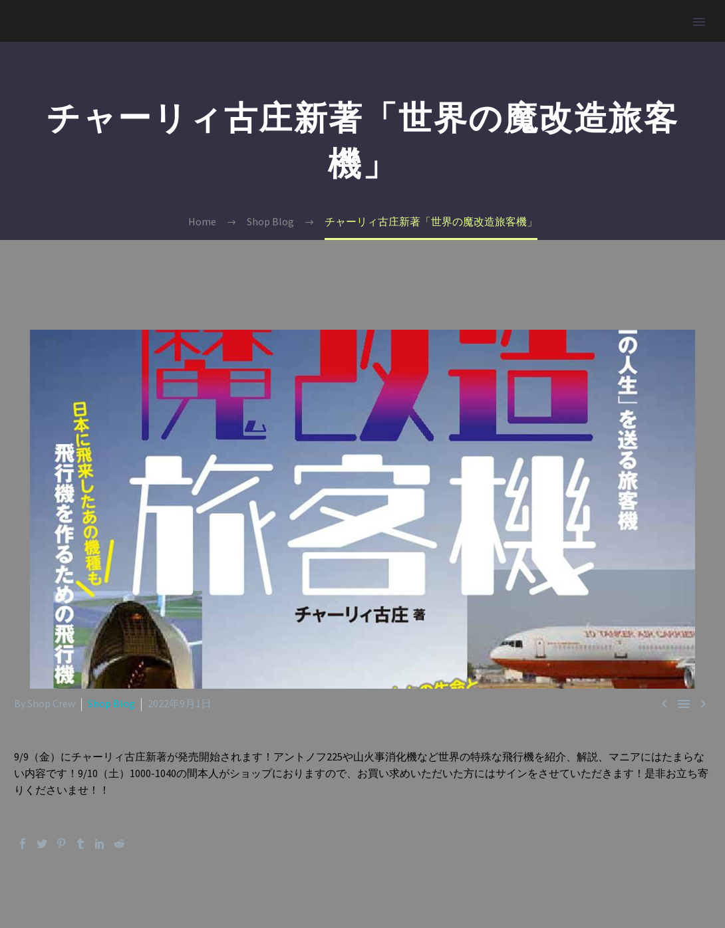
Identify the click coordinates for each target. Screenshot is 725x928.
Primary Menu (699, 22)
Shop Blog (111, 703)
